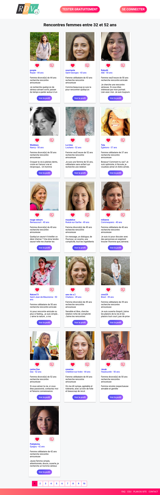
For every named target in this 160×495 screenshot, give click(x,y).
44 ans (40, 72)
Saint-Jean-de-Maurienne (41, 297)
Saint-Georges (72, 72)
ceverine (69, 369)
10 (84, 483)
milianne (105, 220)
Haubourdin (106, 372)
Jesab (104, 369)
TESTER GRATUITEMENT (80, 9)
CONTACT (153, 491)
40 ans (46, 222)
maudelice (70, 220)
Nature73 (34, 294)
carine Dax (35, 369)
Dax (32, 372)
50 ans (109, 72)
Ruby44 (104, 70)
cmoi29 (104, 294)
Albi (103, 72)
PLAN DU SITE (140, 491)
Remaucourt (35, 222)
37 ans (114, 147)
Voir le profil (44, 98)
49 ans (86, 222)
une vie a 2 (70, 294)
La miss (69, 145)
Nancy (33, 147)
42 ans (41, 446)
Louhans (69, 147)
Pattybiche (35, 444)
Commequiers (107, 222)
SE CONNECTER (133, 9)
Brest (103, 297)
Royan (33, 72)
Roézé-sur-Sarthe (73, 222)
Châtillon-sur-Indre (73, 372)
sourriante (70, 70)
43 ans (83, 72)
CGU (129, 491)
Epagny (33, 446)
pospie (33, 70)
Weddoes (34, 145)
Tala (103, 145)
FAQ (123, 491)
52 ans (78, 147)
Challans (69, 297)
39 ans (110, 297)
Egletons (105, 147)
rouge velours (36, 220)
